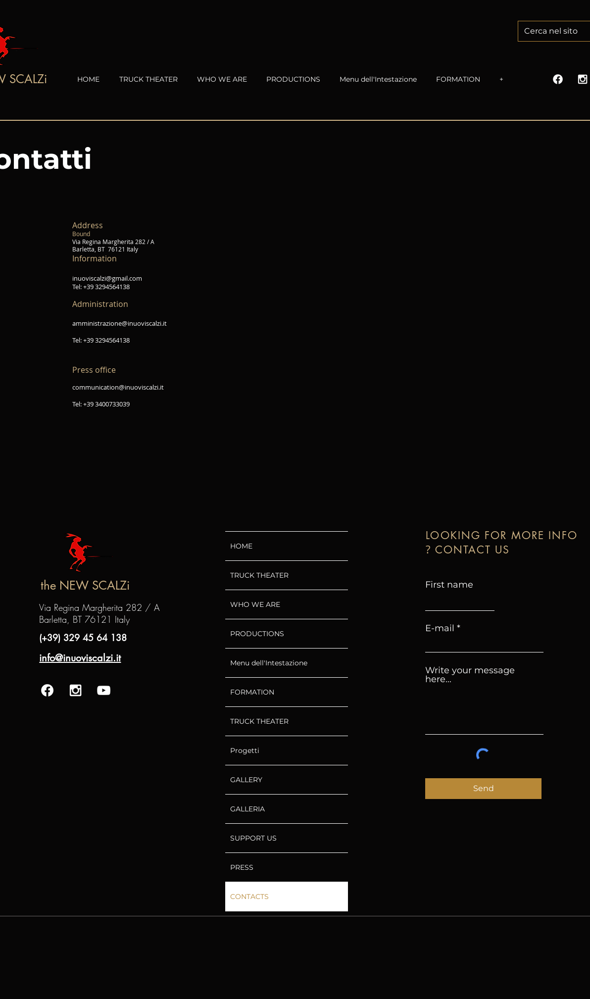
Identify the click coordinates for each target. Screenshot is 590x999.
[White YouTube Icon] (104, 690)
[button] (226, 79)
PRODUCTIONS (257, 633)
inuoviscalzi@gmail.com (107, 278)
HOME (241, 546)
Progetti (244, 750)
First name (449, 584)
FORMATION (252, 692)
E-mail (439, 628)
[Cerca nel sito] (556, 31)
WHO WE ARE (255, 604)
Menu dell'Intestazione (268, 662)
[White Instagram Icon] (582, 79)
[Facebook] (557, 79)
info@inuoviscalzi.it (80, 657)
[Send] (483, 788)
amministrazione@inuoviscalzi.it (119, 323)
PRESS (241, 867)
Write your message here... (470, 675)
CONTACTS (249, 896)
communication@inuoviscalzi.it (118, 387)
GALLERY (246, 779)
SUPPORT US (253, 838)
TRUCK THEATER (259, 575)
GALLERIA (247, 808)
